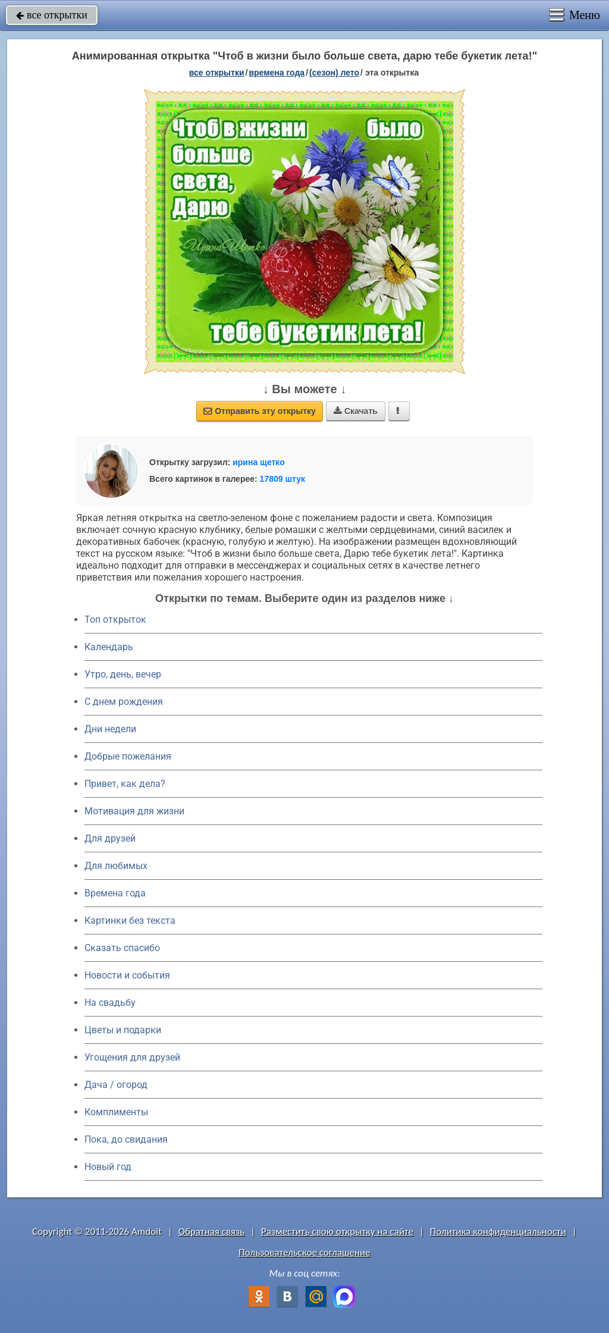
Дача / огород (115, 1084)
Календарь (108, 647)
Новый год (107, 1166)
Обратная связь (211, 1231)
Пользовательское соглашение (304, 1252)
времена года (276, 72)
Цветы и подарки (122, 1030)
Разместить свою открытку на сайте (337, 1231)
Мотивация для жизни (134, 811)
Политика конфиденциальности (498, 1231)
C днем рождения (123, 701)
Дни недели (110, 729)
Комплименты (116, 1112)
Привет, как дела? (124, 783)
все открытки (51, 15)
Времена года (115, 893)
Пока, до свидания (126, 1139)
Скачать (356, 411)
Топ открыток (115, 619)
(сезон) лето (334, 72)
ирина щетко (259, 462)
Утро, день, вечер (122, 674)
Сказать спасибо (122, 948)
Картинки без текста (129, 920)
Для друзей (110, 838)
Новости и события (127, 975)
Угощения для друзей (132, 1057)
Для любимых (115, 865)
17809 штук (283, 479)
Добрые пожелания (127, 756)
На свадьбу (110, 1002)
